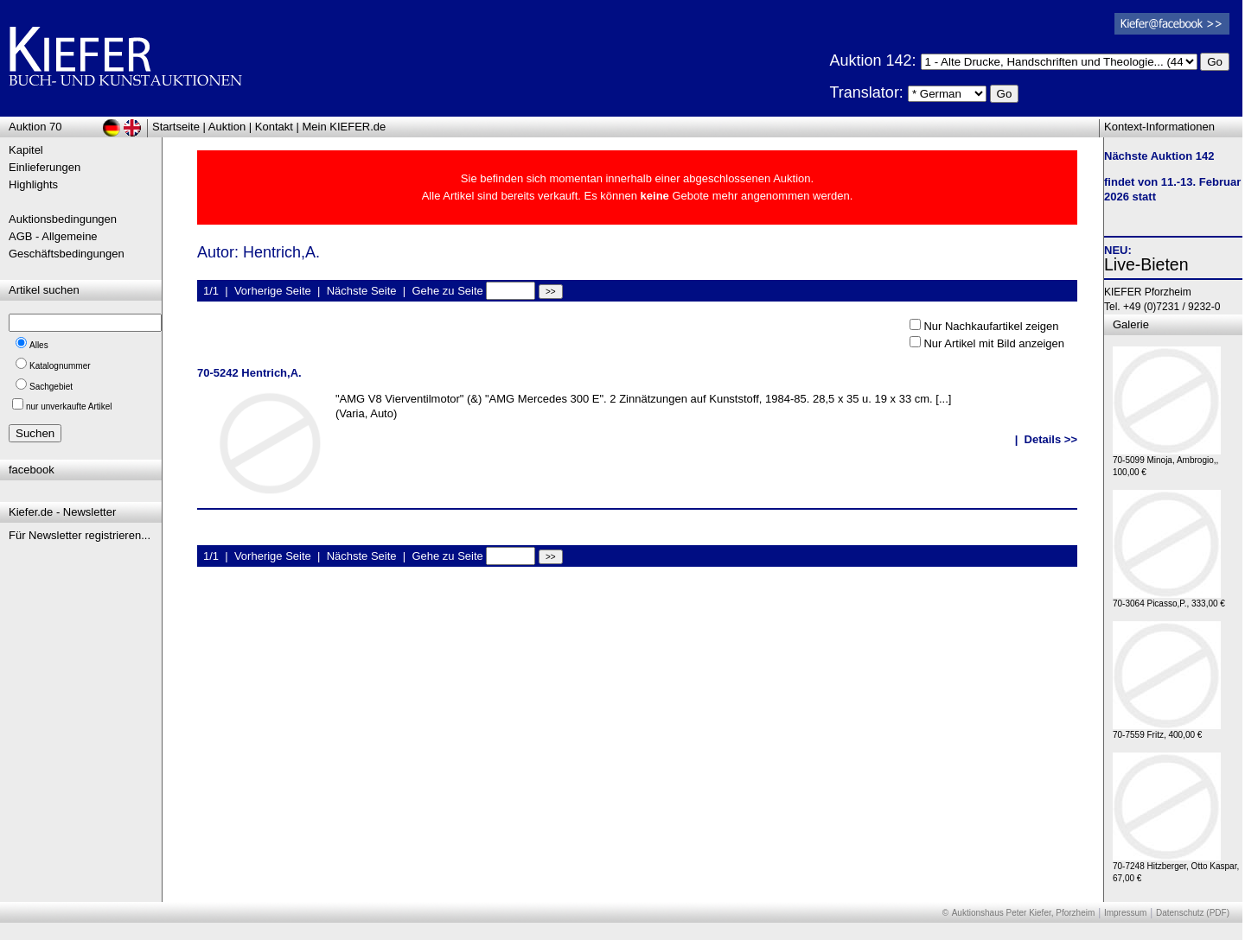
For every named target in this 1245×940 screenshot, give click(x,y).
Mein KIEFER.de (344, 126)
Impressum (1125, 913)
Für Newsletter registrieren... (79, 535)
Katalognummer (60, 366)
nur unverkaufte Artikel (69, 406)
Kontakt (274, 126)
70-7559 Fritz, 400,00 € (1167, 730)
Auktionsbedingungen (63, 219)
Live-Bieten (1146, 264)
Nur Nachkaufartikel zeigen (990, 326)
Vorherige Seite (272, 290)
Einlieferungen (44, 167)
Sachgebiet (51, 386)
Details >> (1051, 439)
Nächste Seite (362, 290)
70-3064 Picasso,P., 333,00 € (1169, 599)
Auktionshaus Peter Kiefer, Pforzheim (1023, 913)
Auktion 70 (35, 126)
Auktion (227, 126)
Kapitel (26, 149)
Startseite (176, 126)
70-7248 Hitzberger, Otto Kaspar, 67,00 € (1176, 868)
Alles (38, 345)
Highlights (33, 184)
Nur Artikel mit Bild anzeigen (993, 343)
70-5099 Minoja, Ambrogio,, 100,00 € (1167, 462)
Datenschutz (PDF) (1192, 913)
